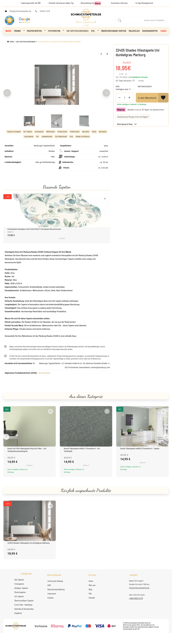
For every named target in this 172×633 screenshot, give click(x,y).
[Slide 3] (84, 121)
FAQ (90, 593)
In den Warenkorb (147, 97)
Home (91, 581)
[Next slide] (106, 93)
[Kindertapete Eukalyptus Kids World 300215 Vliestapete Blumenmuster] (56, 210)
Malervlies (134, 31)
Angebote (18, 613)
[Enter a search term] (144, 20)
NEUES (8, 31)
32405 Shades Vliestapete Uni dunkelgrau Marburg (28, 543)
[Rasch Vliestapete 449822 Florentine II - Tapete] (142, 426)
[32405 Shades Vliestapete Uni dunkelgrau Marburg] (29, 521)
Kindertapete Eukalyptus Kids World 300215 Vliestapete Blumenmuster (34, 229)
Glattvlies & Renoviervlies (24, 609)
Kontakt (92, 597)
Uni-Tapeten (19, 596)
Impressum (51, 593)
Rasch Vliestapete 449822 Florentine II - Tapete (139, 448)
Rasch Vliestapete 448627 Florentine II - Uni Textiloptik (82, 449)
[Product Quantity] (124, 97)
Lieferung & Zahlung (55, 581)
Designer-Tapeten (21, 588)
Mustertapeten (36, 30)
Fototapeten (56, 30)
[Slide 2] (56, 121)
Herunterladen (44, 373)
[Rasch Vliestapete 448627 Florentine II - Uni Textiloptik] (86, 426)
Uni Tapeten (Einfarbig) (77, 31)
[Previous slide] (7, 93)
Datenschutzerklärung (55, 589)
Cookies (50, 597)
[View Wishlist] (163, 97)
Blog (90, 589)
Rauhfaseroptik (150, 31)
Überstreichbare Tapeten (113, 31)
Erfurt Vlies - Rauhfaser (23, 604)
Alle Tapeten (19, 579)
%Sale (163, 31)
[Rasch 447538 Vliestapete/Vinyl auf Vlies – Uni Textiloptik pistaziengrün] (29, 426)
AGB (49, 585)
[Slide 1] (29, 121)
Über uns (92, 585)
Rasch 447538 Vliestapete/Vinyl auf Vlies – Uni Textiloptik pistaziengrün (26, 449)
